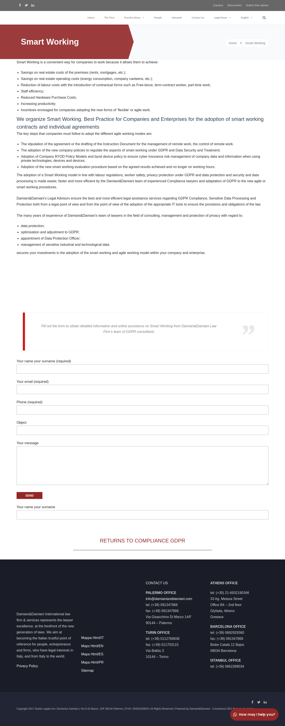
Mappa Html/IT (92, 636)
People (158, 17)
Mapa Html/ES (92, 653)
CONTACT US (157, 582)
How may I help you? (253, 714)
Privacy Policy (27, 665)
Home (90, 17)
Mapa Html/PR (92, 661)
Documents (234, 5)
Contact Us (198, 17)
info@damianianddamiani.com (169, 597)
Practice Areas (132, 17)
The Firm (109, 17)
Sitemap (87, 669)
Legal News (220, 17)
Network (177, 17)
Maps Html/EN (92, 645)
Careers (218, 5)
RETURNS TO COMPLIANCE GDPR (142, 541)
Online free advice (257, 5)
